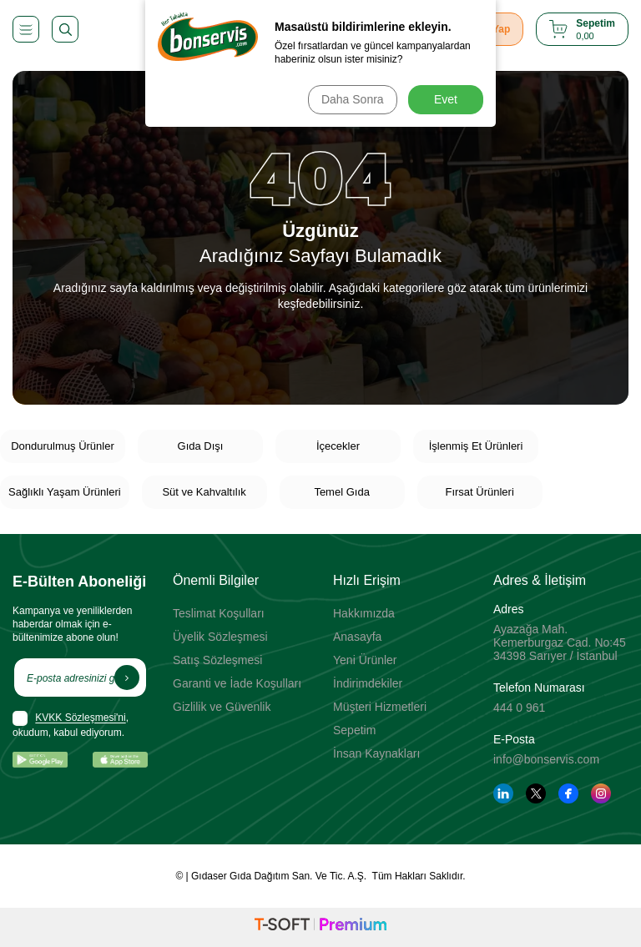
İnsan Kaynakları (376, 753)
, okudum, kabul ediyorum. (71, 724)
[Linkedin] (503, 793)
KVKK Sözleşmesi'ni (80, 718)
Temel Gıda (341, 492)
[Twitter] (536, 793)
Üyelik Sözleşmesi (220, 636)
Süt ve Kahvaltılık (203, 492)
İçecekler (338, 446)
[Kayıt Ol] (126, 677)
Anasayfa (357, 636)
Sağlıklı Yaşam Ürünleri (64, 492)
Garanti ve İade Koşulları (237, 683)
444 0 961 (519, 707)
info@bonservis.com (546, 759)
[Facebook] (568, 793)
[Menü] (26, 29)
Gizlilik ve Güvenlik (221, 706)
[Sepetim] (582, 29)
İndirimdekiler (367, 683)
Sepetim (354, 730)
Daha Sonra (351, 99)
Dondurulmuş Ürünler (62, 446)
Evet (445, 99)
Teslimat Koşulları (219, 613)
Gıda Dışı (201, 446)
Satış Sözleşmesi (217, 660)
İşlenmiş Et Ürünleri (476, 446)
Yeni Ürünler (365, 660)
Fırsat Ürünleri (479, 492)
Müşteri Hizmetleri (379, 706)
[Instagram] (601, 793)
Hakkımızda (364, 613)
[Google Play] (40, 760)
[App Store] (120, 760)
